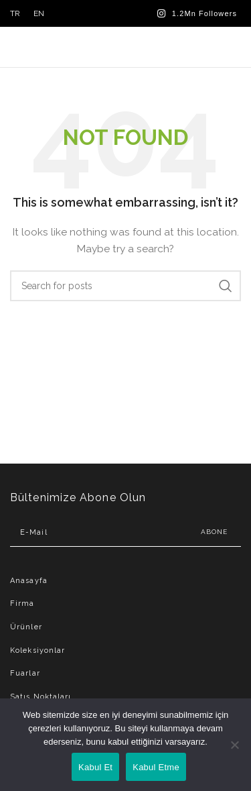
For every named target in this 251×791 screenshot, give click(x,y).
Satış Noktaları (41, 696)
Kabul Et (95, 767)
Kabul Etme (156, 767)
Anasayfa (29, 580)
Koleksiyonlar (37, 650)
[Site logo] (125, 46)
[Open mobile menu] (234, 47)
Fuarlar (25, 673)
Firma (22, 603)
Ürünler (26, 627)
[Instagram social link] (197, 13)
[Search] (125, 285)
